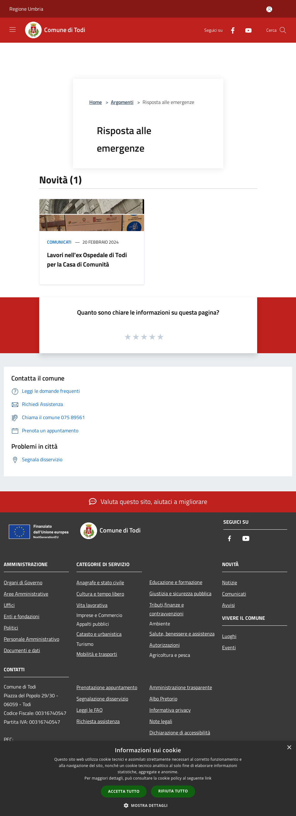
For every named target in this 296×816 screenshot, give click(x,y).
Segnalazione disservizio (102, 698)
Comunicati (59, 242)
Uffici (9, 605)
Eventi (229, 647)
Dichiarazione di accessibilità (179, 732)
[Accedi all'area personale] (269, 9)
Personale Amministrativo (31, 639)
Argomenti (122, 102)
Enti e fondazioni (21, 616)
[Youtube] (246, 30)
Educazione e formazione (175, 582)
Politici (11, 627)
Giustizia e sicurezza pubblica (180, 593)
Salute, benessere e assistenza (182, 633)
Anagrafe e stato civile (100, 582)
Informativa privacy (170, 710)
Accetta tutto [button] (123, 791)
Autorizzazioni (164, 645)
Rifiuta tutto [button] (173, 791)
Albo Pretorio (163, 698)
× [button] (289, 747)
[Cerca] (283, 30)
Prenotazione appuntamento (106, 687)
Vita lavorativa (91, 605)
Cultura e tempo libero (100, 593)
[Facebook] (230, 30)
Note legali (160, 721)
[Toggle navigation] (12, 29)
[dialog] (148, 778)
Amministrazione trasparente (180, 687)
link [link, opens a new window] (208, 778)
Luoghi (229, 636)
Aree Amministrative (26, 593)
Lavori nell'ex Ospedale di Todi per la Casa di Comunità (87, 259)
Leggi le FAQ (89, 710)
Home (95, 102)
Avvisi (228, 605)
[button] (148, 805)
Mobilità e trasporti (96, 654)
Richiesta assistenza (98, 721)
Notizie (229, 582)
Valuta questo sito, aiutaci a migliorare (148, 501)
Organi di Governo (23, 582)
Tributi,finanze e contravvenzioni (166, 609)
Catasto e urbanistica (99, 634)
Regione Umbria (26, 9)
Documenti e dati (22, 650)
